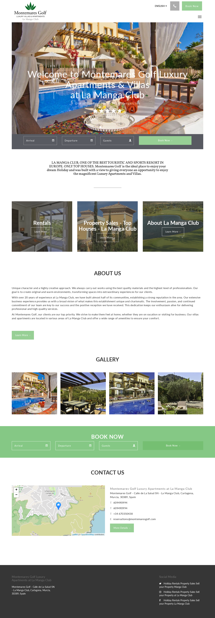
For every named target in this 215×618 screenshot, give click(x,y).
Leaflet (75, 534)
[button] (199, 16)
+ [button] (16, 489)
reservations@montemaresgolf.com (134, 519)
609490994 (120, 502)
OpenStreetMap (87, 534)
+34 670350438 (123, 513)
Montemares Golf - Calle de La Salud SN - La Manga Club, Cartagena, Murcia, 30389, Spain (33, 590)
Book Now (164, 140)
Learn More (40, 231)
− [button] (16, 495)
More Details (121, 527)
